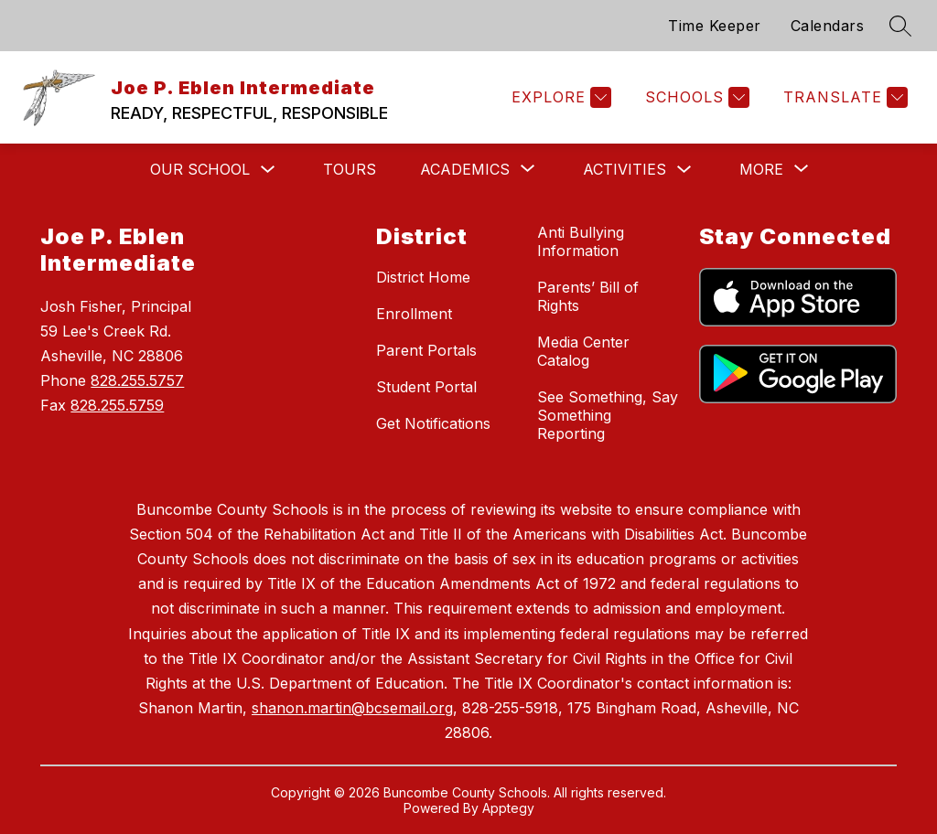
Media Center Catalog (583, 351)
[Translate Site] (843, 97)
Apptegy (508, 808)
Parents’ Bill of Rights (588, 296)
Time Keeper (714, 25)
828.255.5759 (117, 405)
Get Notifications (433, 423)
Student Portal (426, 387)
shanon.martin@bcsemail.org (352, 708)
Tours (349, 169)
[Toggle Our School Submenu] (268, 169)
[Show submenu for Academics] (465, 169)
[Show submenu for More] (761, 169)
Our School (200, 169)
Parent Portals (426, 350)
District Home (423, 277)
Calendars (828, 25)
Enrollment (414, 314)
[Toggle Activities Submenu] (684, 169)
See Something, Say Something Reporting (607, 415)
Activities (624, 169)
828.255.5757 (137, 380)
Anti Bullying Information (580, 241)
